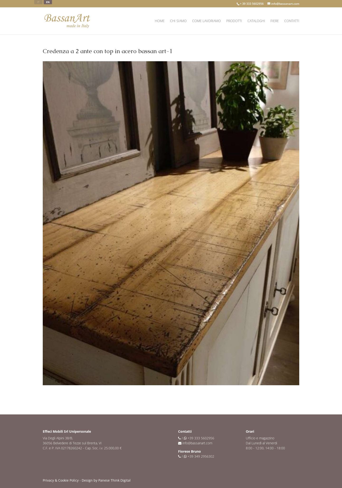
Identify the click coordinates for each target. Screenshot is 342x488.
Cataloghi (256, 21)
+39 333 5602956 (201, 438)
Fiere (275, 21)
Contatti (291, 21)
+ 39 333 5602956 (252, 4)
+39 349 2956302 (201, 456)
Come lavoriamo (206, 21)
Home (160, 21)
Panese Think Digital (114, 480)
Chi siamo (178, 21)
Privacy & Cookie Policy (61, 480)
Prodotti (234, 21)
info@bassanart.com (197, 443)
